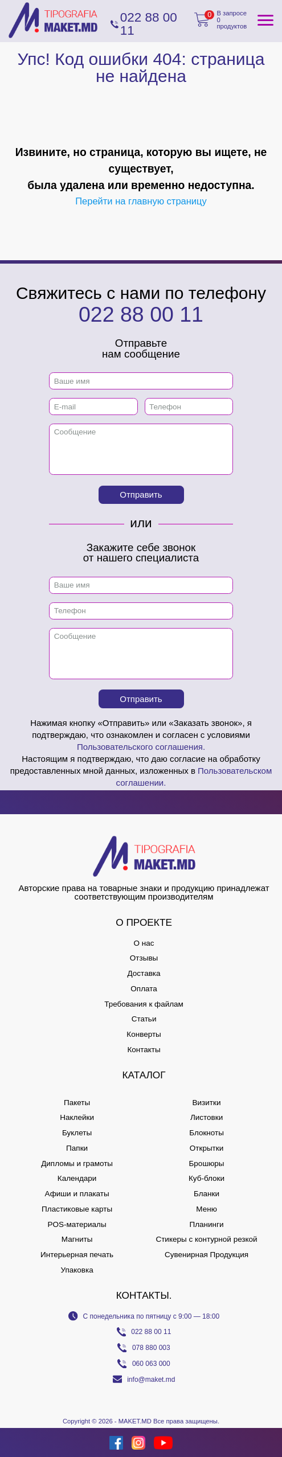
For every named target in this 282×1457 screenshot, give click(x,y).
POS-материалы (77, 1224)
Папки (77, 1148)
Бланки (206, 1193)
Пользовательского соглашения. (141, 747)
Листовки (206, 1117)
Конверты (143, 1034)
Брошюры (206, 1163)
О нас (144, 943)
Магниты (77, 1239)
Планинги (207, 1224)
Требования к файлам (143, 1004)
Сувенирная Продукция (206, 1254)
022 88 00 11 (141, 314)
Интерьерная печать (76, 1254)
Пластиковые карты (77, 1209)
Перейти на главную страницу (141, 201)
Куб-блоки (206, 1178)
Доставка (144, 973)
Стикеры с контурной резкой (206, 1239)
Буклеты (77, 1132)
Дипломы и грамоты (77, 1163)
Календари (77, 1178)
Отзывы (144, 958)
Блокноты (206, 1132)
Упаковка (76, 1270)
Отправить (141, 494)
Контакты (143, 1049)
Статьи (144, 1019)
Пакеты (77, 1102)
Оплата (143, 988)
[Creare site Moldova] (20, 1442)
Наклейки (77, 1117)
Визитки (207, 1102)
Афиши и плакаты (76, 1193)
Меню (206, 1209)
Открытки (206, 1148)
